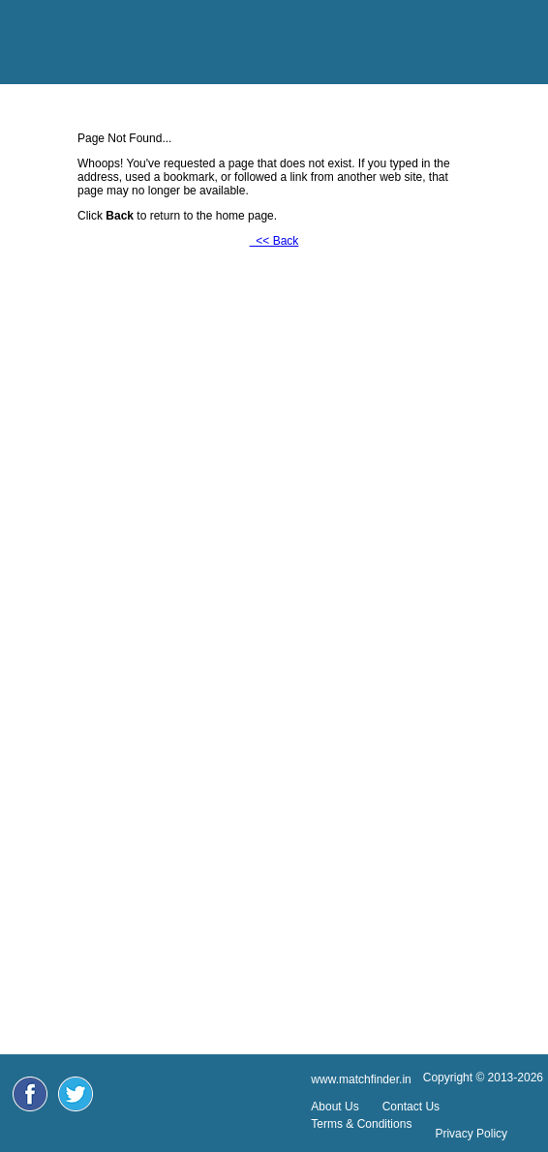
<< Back (274, 241)
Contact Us (411, 1106)
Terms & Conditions (361, 1124)
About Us (334, 1106)
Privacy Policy (471, 1133)
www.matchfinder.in (361, 1079)
